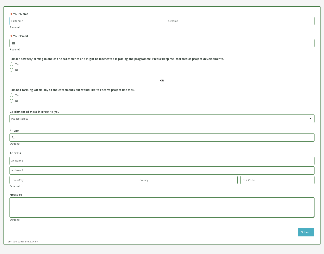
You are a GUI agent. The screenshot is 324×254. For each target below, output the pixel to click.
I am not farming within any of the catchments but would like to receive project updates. (72, 90)
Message (16, 195)
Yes (14, 64)
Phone (14, 130)
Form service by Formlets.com (22, 241)
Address (15, 153)
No (14, 70)
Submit (306, 232)
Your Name (19, 14)
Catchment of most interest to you (34, 112)
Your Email (19, 36)
